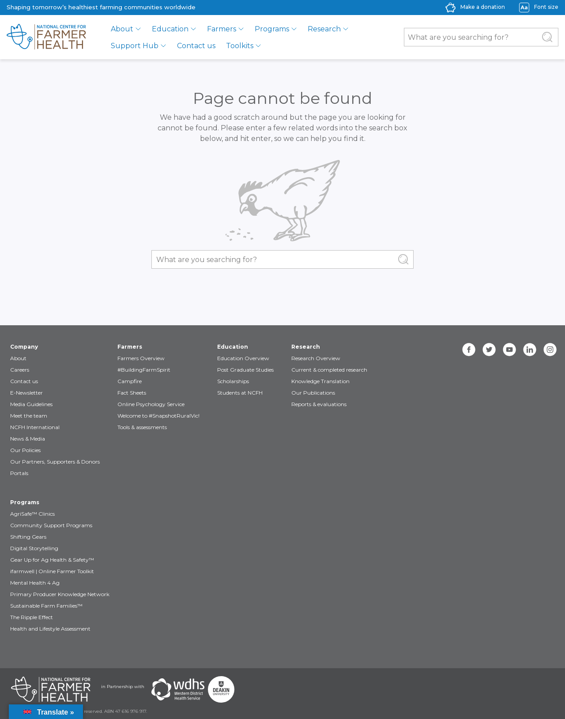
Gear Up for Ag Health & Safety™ (52, 559)
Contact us (196, 46)
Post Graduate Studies (245, 369)
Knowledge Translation (320, 381)
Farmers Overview (141, 358)
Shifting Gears (28, 536)
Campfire (129, 381)
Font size (546, 7)
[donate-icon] (450, 7)
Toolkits (239, 46)
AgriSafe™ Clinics (32, 513)
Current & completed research (329, 369)
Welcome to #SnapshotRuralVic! (158, 415)
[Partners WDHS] (177, 689)
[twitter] (489, 349)
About (122, 29)
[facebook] (468, 349)
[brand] (46, 37)
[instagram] (550, 349)
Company (24, 346)
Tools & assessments (142, 427)
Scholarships (233, 381)
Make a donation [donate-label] (482, 7)
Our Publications (313, 392)
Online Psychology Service (151, 404)
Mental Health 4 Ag (35, 582)
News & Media (27, 438)
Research (324, 29)
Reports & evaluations (319, 404)
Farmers (221, 29)
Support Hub (134, 46)
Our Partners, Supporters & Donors (55, 461)
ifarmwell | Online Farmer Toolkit (52, 571)
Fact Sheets (131, 392)
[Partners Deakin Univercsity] (221, 689)
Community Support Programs (51, 525)
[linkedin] (529, 349)
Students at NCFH (240, 392)
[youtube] (509, 349)
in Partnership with (122, 686)
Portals (19, 473)
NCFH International (35, 427)
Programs (272, 29)
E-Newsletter (26, 392)
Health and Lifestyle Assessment (50, 628)
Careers (19, 369)
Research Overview (315, 358)
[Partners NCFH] (50, 689)
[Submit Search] (547, 37)
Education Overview (243, 358)
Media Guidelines (31, 404)
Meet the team (28, 415)
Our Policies (25, 450)
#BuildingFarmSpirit (143, 369)
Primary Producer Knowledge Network (59, 594)
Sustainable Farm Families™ (46, 605)
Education (170, 29)
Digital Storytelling (34, 548)
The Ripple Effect (31, 617)
